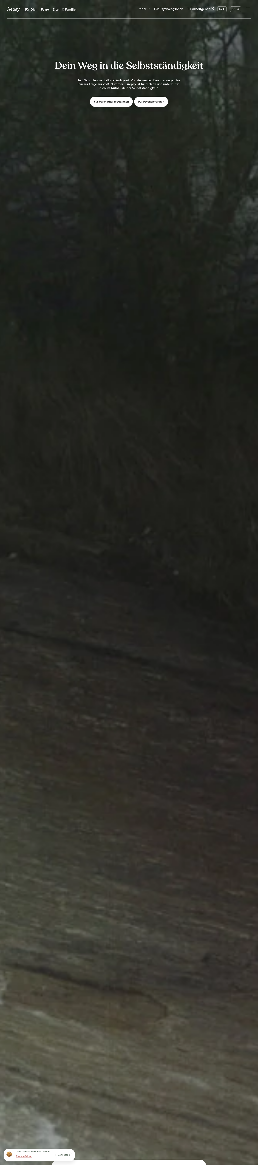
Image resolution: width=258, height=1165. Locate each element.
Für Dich (31, 10)
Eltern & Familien (64, 10)
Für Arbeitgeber (200, 9)
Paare (45, 10)
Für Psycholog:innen (168, 9)
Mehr (144, 9)
